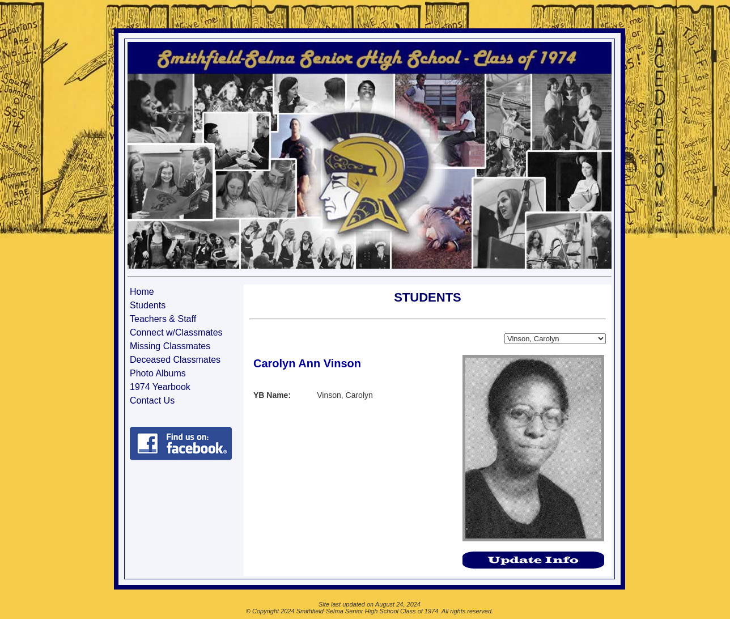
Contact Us (152, 400)
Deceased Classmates (175, 359)
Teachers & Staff (163, 319)
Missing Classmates (170, 346)
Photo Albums (158, 373)
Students (147, 305)
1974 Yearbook (160, 387)
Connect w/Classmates (176, 332)
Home (142, 291)
